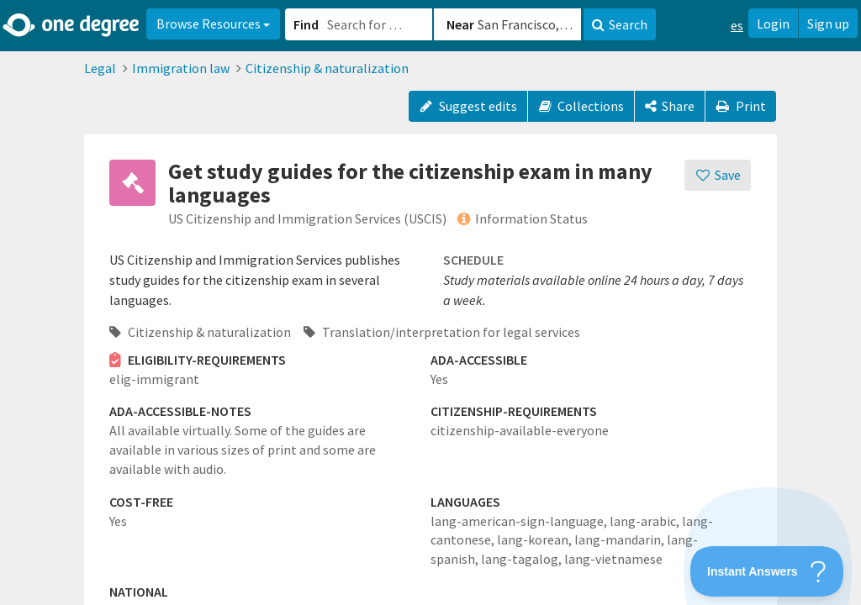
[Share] (670, 106)
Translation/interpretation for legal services (442, 332)
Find (306, 24)
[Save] (717, 175)
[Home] (72, 25)
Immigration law (181, 68)
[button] (430, 302)
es (737, 25)
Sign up (828, 23)
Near (460, 24)
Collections (581, 105)
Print (741, 105)
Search (619, 24)
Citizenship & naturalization (327, 68)
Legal (100, 68)
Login (773, 23)
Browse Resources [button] (213, 23)
